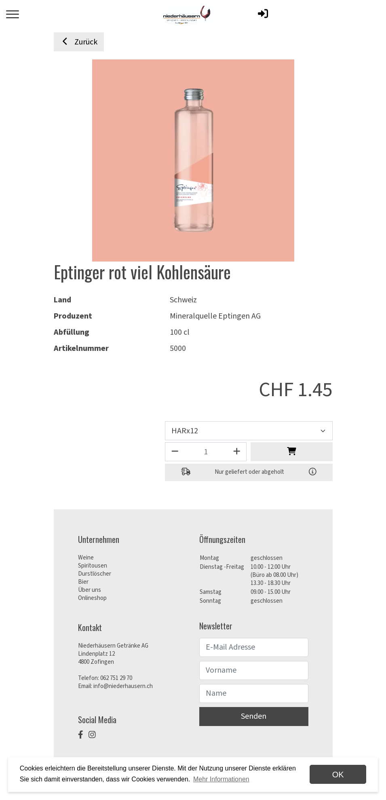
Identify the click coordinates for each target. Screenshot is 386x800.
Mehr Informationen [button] (221, 779)
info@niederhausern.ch (123, 686)
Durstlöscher (94, 574)
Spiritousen (92, 565)
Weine (86, 557)
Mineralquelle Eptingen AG (215, 316)
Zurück (78, 42)
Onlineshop (92, 598)
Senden (253, 716)
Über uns (89, 590)
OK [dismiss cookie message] (338, 774)
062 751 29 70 (116, 678)
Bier (83, 582)
